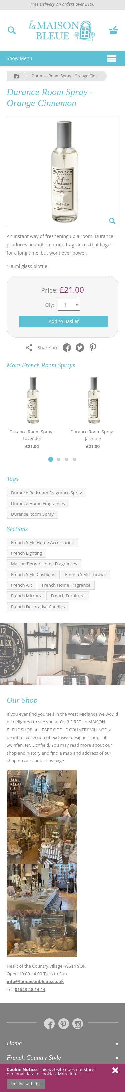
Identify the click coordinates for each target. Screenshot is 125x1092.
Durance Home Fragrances (38, 503)
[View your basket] (113, 29)
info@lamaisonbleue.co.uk (35, 981)
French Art (21, 585)
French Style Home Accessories (42, 542)
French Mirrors (26, 596)
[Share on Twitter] (81, 347)
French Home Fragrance (66, 585)
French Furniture (67, 596)
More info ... (70, 1074)
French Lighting (26, 553)
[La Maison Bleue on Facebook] (49, 1023)
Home (14, 1043)
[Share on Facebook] (68, 347)
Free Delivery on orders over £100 (62, 4)
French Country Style (34, 1057)
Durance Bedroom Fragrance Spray (46, 492)
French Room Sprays (48, 365)
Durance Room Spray (32, 514)
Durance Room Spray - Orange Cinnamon (69, 76)
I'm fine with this (26, 1084)
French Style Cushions (33, 574)
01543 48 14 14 (30, 989)
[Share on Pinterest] (94, 347)
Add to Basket (64, 321)
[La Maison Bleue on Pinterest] (63, 1023)
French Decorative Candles (38, 607)
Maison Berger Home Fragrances (44, 564)
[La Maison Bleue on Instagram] (77, 1023)
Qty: (49, 305)
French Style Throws (85, 574)
